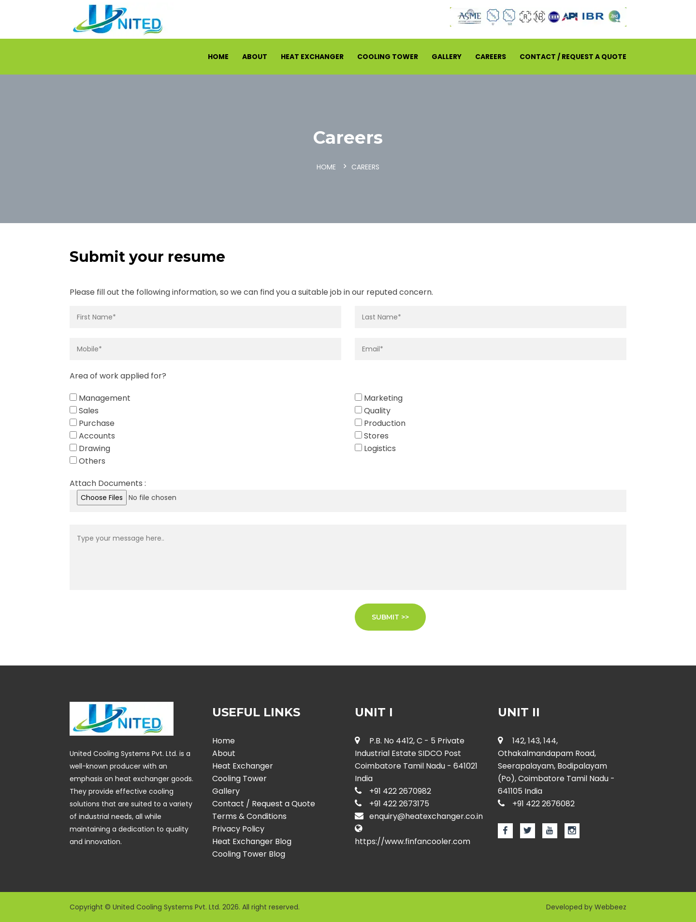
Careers (490, 56)
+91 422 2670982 (393, 791)
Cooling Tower (387, 56)
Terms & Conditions (249, 816)
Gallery (447, 56)
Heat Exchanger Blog (251, 841)
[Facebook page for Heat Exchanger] (505, 830)
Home (218, 56)
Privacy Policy (238, 828)
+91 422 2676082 (536, 803)
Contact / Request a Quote (573, 56)
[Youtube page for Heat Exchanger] (549, 830)
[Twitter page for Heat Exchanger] (527, 830)
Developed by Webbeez (586, 907)
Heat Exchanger (312, 56)
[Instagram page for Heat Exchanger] (572, 830)
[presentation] (143, 622)
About (254, 56)
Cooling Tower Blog (248, 854)
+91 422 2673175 (392, 803)
